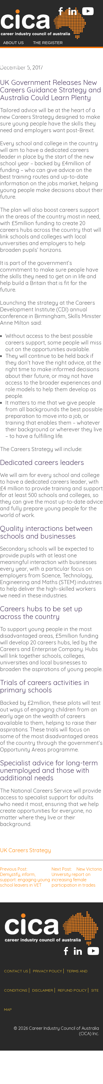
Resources (38, 78)
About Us (13, 42)
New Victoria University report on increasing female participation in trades (77, 877)
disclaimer (42, 990)
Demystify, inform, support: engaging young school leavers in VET (25, 877)
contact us (16, 971)
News (10, 78)
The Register (48, 42)
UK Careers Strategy (25, 850)
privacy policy (47, 971)
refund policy (72, 990)
